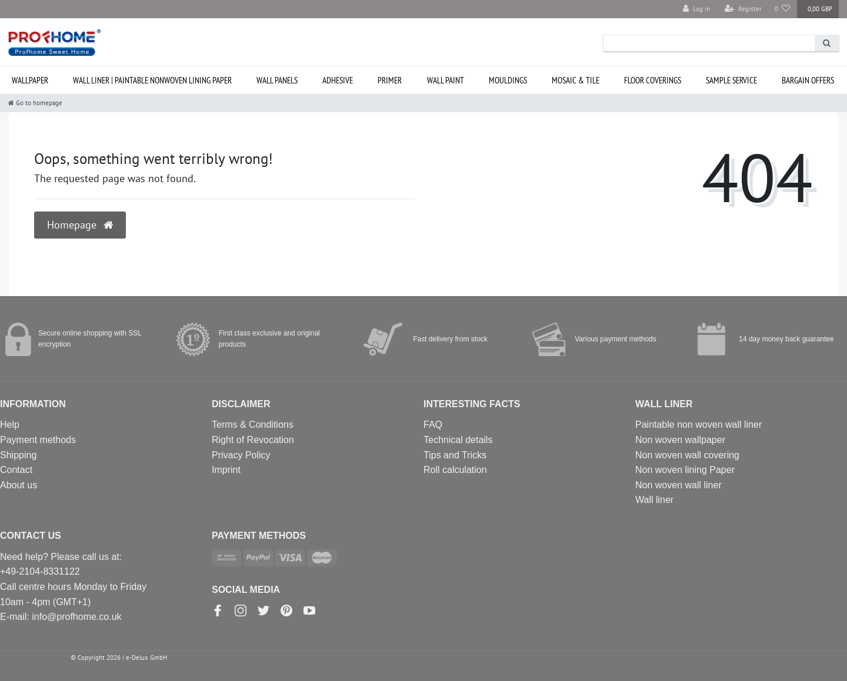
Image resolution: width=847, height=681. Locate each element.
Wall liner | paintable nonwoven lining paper (152, 80)
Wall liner (654, 500)
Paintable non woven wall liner (698, 425)
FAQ (433, 425)
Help (9, 425)
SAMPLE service (731, 80)
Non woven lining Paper (685, 470)
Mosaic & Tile (575, 80)
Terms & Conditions (253, 425)
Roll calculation (455, 470)
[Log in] (696, 9)
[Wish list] (782, 9)
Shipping (18, 455)
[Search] (827, 43)
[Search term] (709, 43)
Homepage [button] (80, 225)
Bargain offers (808, 80)
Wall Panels (277, 80)
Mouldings (508, 80)
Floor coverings (652, 80)
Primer (390, 80)
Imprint (226, 470)
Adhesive (337, 80)
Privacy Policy (241, 455)
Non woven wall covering (687, 455)
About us (18, 485)
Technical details (458, 440)
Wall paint (445, 80)
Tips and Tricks (455, 455)
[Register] (743, 9)
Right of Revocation (253, 440)
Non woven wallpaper (680, 440)
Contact (16, 470)
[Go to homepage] (35, 103)
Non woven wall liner (678, 485)
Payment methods (38, 440)
